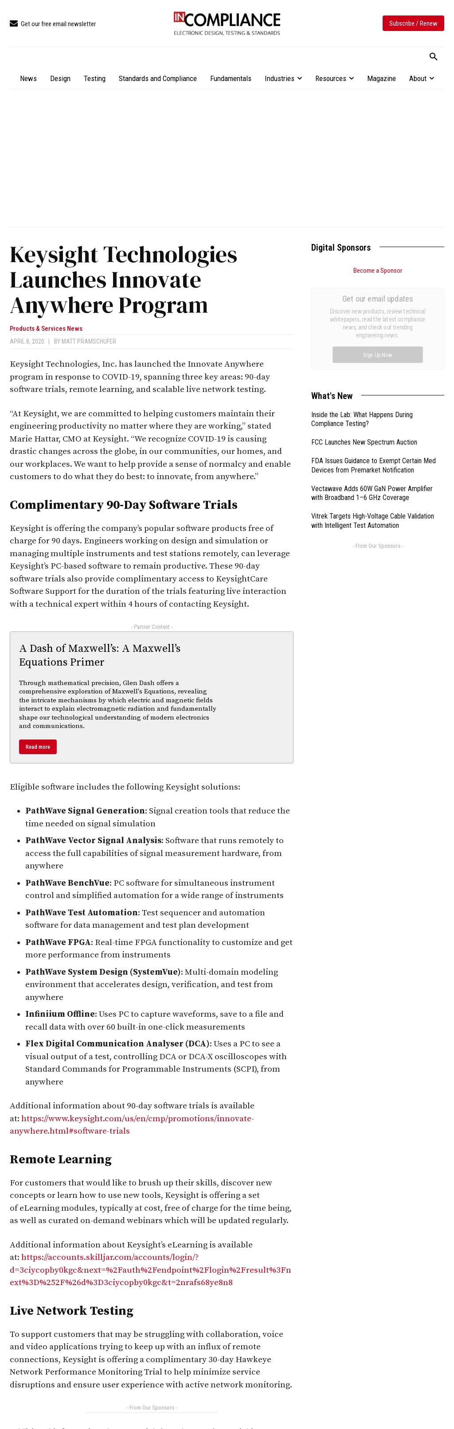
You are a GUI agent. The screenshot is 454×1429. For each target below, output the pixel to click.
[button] (433, 57)
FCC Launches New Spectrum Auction (364, 342)
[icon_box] (53, 24)
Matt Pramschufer (89, 341)
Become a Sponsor (377, 271)
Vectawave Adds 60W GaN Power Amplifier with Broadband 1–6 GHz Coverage (372, 394)
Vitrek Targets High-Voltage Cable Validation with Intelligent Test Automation (372, 421)
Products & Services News (46, 328)
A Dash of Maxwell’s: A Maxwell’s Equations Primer (99, 655)
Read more (38, 747)
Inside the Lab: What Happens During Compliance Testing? (362, 320)
